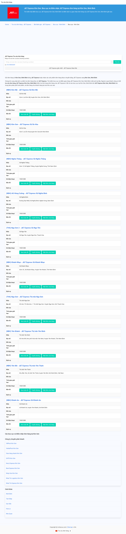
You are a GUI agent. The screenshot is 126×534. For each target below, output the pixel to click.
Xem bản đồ (24, 114)
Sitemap (69, 527)
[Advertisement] (62, 40)
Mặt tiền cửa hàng (48, 114)
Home (7, 24)
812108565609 (11, 64)
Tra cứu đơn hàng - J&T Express (21, 24)
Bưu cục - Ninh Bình (59, 24)
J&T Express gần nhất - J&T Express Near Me (63, 68)
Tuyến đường (36, 114)
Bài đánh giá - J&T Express (42, 24)
